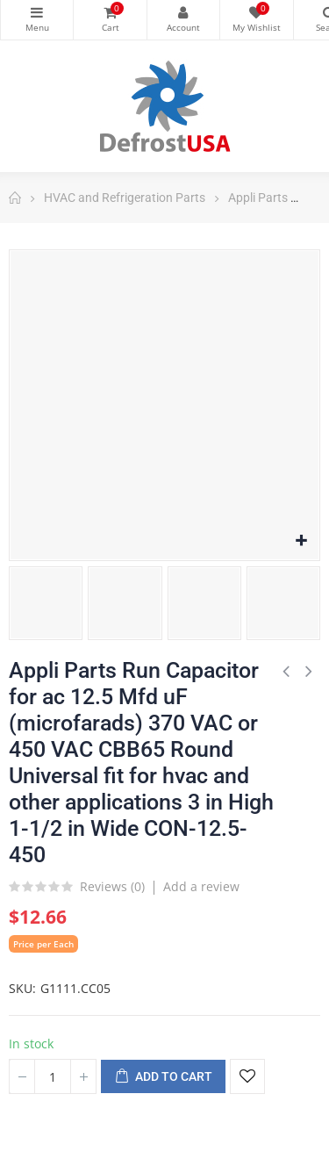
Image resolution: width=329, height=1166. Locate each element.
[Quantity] (53, 1076)
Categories (37, 12)
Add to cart (163, 1077)
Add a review (201, 886)
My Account (183, 12)
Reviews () (112, 888)
